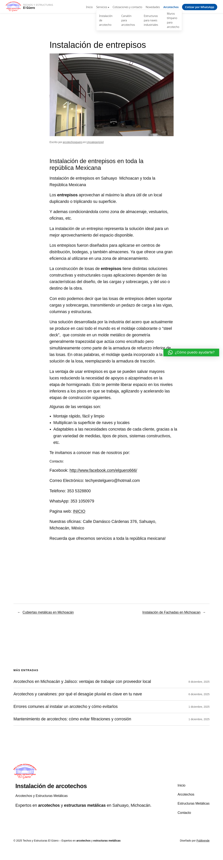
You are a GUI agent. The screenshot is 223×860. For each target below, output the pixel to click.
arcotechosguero (72, 142)
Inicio (89, 7)
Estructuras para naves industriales (151, 20)
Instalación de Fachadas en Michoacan (171, 612)
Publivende (203, 840)
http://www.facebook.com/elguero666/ (103, 470)
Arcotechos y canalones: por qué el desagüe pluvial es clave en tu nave (77, 694)
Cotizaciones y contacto (127, 7)
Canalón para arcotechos (128, 20)
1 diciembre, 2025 (199, 706)
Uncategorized (95, 142)
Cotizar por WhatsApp (199, 7)
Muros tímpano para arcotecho (173, 20)
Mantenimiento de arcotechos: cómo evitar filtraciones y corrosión (72, 719)
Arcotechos (171, 7)
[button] (191, 352)
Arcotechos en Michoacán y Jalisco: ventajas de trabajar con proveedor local (82, 681)
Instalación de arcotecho (105, 20)
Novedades (153, 7)
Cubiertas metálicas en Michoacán (48, 612)
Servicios (101, 7)
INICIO (79, 511)
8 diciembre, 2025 (199, 681)
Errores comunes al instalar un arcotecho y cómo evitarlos (65, 706)
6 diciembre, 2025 (199, 694)
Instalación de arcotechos (51, 786)
